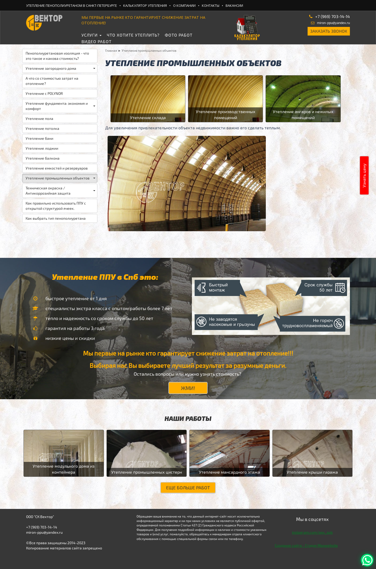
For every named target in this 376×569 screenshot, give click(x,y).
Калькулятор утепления (145, 5)
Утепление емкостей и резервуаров (57, 168)
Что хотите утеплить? (133, 34)
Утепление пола (39, 118)
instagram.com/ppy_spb (312, 532)
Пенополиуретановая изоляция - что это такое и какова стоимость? (57, 56)
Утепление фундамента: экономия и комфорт (60, 106)
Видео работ (96, 41)
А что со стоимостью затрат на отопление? (52, 81)
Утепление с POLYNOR (44, 93)
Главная (111, 50)
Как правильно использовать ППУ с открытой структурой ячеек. (56, 206)
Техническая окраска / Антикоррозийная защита (60, 190)
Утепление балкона (43, 158)
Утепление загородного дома (60, 68)
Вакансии (234, 5)
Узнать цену (364, 176)
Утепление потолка (42, 128)
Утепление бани (39, 138)
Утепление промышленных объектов (60, 178)
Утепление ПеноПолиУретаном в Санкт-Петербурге (71, 5)
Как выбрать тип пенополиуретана (56, 218)
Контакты (210, 5)
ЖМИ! (188, 388)
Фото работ (178, 34)
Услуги (91, 34)
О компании (184, 5)
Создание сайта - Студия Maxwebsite (306, 545)
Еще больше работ (188, 487)
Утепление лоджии (42, 148)
